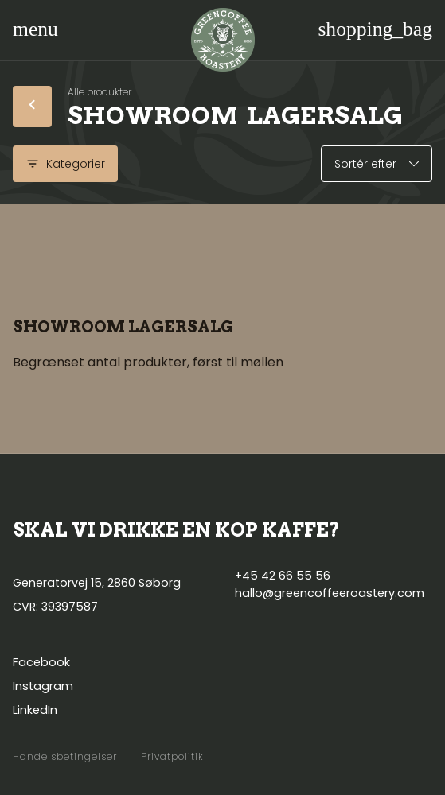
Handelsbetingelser (65, 756)
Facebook (41, 662)
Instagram (43, 686)
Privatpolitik (172, 756)
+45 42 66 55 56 (282, 576)
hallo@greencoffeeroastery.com (329, 593)
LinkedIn (35, 710)
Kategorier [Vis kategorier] (65, 164)
